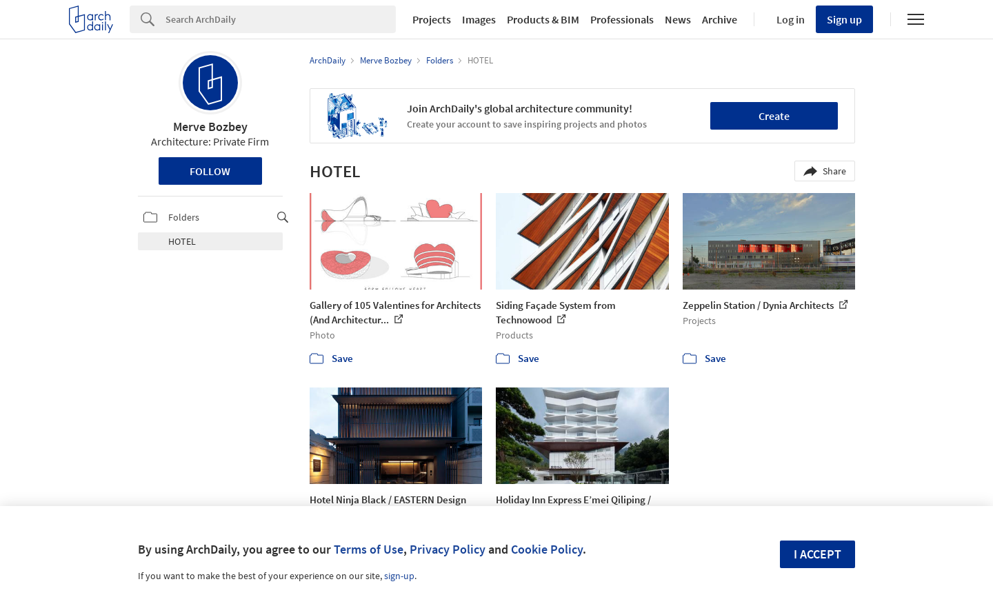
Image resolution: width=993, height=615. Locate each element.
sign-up (399, 575)
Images (479, 19)
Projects (431, 19)
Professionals (622, 19)
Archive (719, 19)
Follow (210, 171)
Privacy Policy (447, 549)
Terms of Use (368, 549)
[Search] (281, 19)
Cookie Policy (547, 549)
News (678, 19)
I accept (817, 554)
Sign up (844, 19)
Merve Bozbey (210, 126)
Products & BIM (543, 19)
